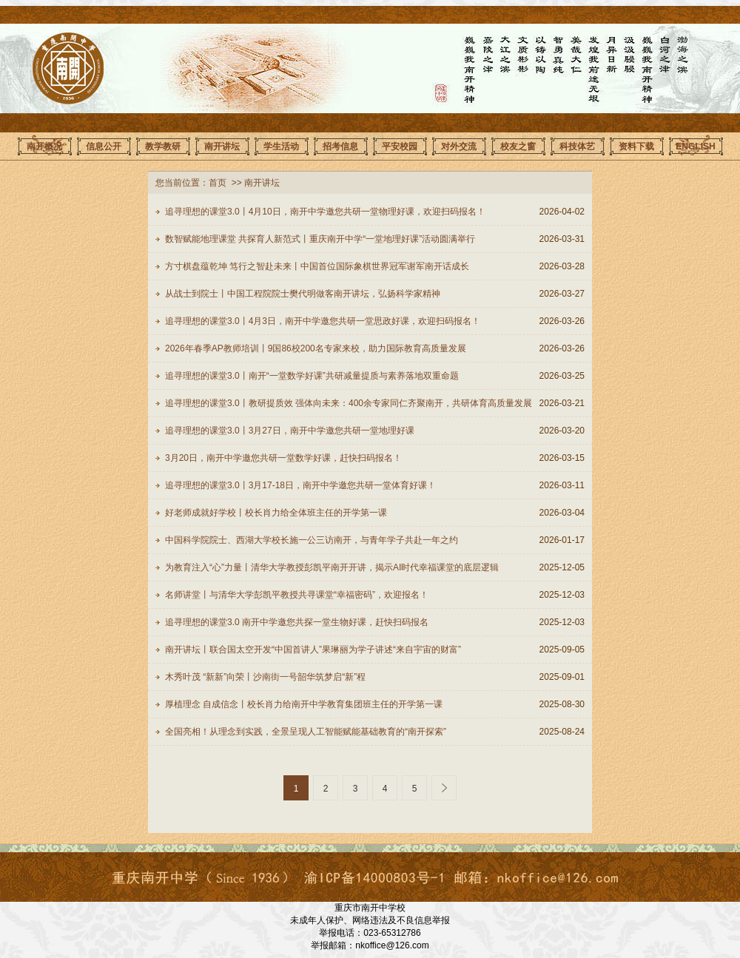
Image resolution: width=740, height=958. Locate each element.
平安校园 (399, 146)
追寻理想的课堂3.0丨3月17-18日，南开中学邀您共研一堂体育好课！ (300, 485)
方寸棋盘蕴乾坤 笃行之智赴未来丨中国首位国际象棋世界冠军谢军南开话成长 (317, 266)
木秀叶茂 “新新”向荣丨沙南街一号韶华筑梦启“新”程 (265, 677)
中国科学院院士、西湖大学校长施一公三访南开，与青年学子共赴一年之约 (311, 540)
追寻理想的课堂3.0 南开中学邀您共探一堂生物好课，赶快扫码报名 (296, 622)
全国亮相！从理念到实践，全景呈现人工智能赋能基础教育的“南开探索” (305, 731)
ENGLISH (695, 146)
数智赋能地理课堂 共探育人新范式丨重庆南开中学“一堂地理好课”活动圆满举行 (320, 239)
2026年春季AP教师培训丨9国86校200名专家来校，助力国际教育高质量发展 (315, 348)
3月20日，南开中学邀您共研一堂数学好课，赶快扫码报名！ (283, 458)
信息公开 (103, 146)
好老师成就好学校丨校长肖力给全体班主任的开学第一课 (276, 512)
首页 (217, 183)
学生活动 (281, 146)
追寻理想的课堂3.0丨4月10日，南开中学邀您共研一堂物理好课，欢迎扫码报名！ (325, 211)
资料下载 (636, 146)
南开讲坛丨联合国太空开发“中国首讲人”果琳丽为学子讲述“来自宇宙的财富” (313, 649)
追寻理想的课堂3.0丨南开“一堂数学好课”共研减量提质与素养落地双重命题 (312, 376)
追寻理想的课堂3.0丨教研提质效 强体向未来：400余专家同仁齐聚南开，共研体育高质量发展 (348, 403)
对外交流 (459, 146)
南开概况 (44, 146)
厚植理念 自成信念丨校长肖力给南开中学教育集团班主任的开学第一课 (304, 704)
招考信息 (340, 146)
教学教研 (163, 146)
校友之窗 (518, 146)
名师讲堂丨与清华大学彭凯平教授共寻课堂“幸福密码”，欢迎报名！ (296, 595)
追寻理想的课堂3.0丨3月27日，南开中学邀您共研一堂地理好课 (289, 430)
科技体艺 (577, 146)
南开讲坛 (222, 146)
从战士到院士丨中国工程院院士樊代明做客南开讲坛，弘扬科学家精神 (302, 294)
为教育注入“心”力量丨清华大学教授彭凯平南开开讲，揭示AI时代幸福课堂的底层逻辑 (332, 567)
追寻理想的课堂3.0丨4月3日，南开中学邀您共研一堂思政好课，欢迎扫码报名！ (322, 321)
